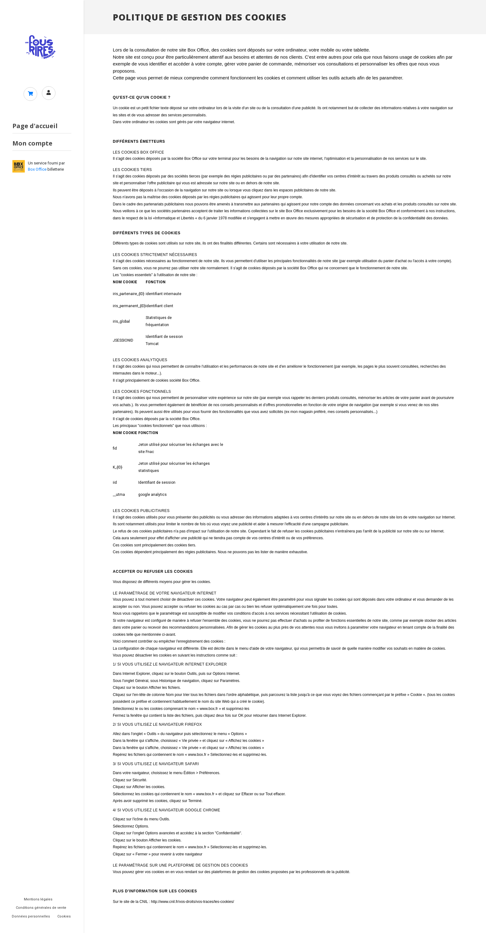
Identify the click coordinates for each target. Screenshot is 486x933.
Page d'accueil (35, 126)
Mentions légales (38, 899)
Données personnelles (31, 916)
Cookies (64, 916)
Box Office (37, 170)
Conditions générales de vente (41, 908)
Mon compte (32, 144)
